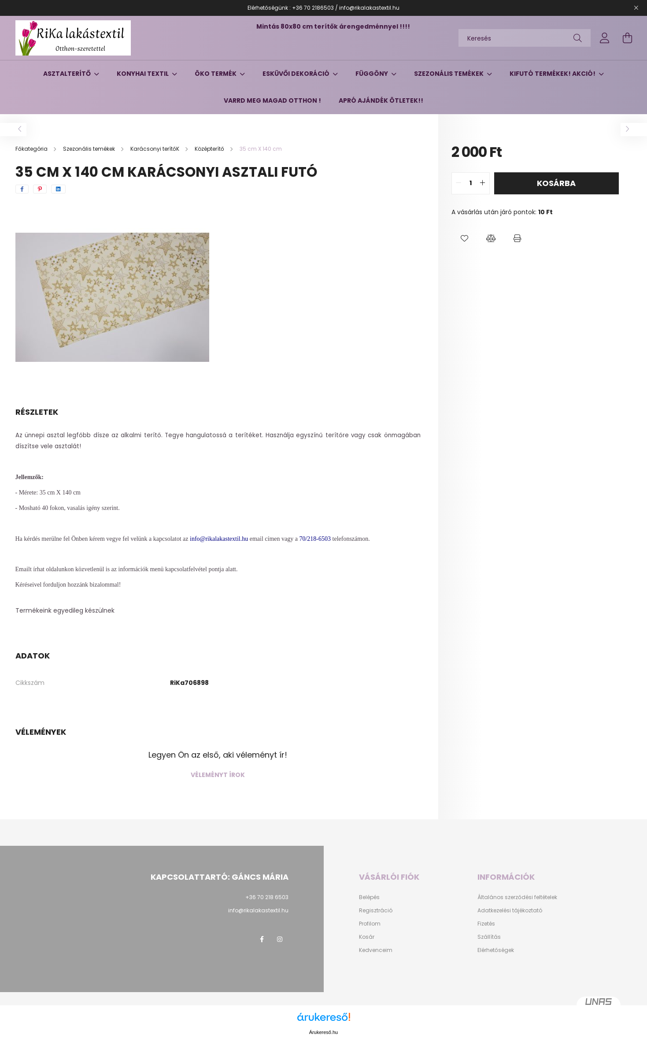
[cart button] (627, 38)
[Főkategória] (32, 148)
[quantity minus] (458, 183)
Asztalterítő (67, 73)
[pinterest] (40, 189)
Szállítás (489, 937)
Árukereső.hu (323, 1032)
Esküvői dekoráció (296, 73)
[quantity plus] (482, 183)
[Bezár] (636, 8)
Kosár (366, 937)
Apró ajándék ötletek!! (381, 100)
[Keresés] (524, 38)
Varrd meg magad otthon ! (272, 100)
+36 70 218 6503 (266, 897)
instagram (279, 939)
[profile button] (605, 38)
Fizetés (486, 924)
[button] (464, 239)
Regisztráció (375, 910)
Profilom (370, 924)
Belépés (369, 897)
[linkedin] (58, 189)
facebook (262, 939)
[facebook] (22, 189)
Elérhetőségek (495, 950)
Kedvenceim (375, 950)
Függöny (372, 73)
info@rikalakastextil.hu (258, 910)
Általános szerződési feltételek (517, 897)
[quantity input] (470, 183)
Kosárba (556, 183)
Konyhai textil (143, 73)
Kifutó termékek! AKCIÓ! (553, 73)
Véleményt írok (218, 774)
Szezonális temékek (449, 73)
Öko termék (216, 73)
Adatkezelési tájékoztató (509, 910)
